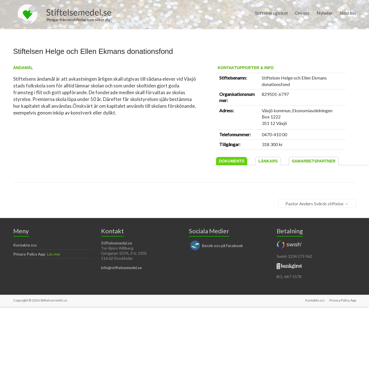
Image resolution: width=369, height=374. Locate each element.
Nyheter (325, 13)
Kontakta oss (25, 245)
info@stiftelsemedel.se (121, 267)
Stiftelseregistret (271, 13)
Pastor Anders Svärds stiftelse (317, 203)
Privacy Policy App (29, 254)
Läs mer (54, 254)
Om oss (302, 13)
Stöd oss (348, 13)
